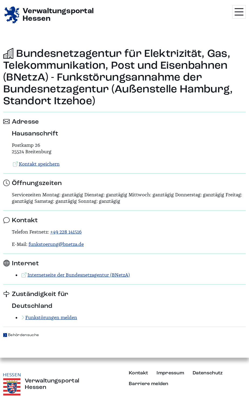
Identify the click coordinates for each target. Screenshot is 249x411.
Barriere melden (148, 383)
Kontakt (138, 373)
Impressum (170, 373)
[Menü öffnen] (239, 12)
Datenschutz (208, 373)
